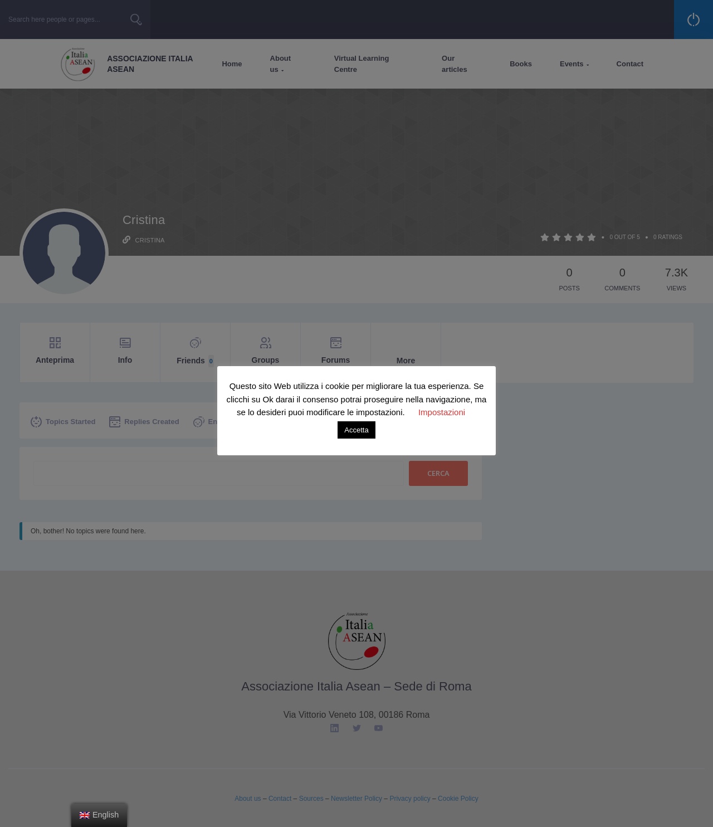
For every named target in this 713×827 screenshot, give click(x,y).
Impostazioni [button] (441, 412)
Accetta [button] (356, 430)
